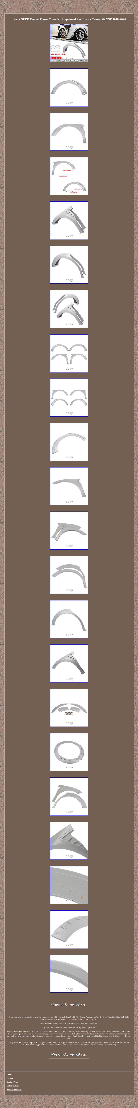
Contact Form (12, 1082)
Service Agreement (14, 1090)
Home (9, 1074)
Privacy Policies (13, 1086)
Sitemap (10, 1078)
